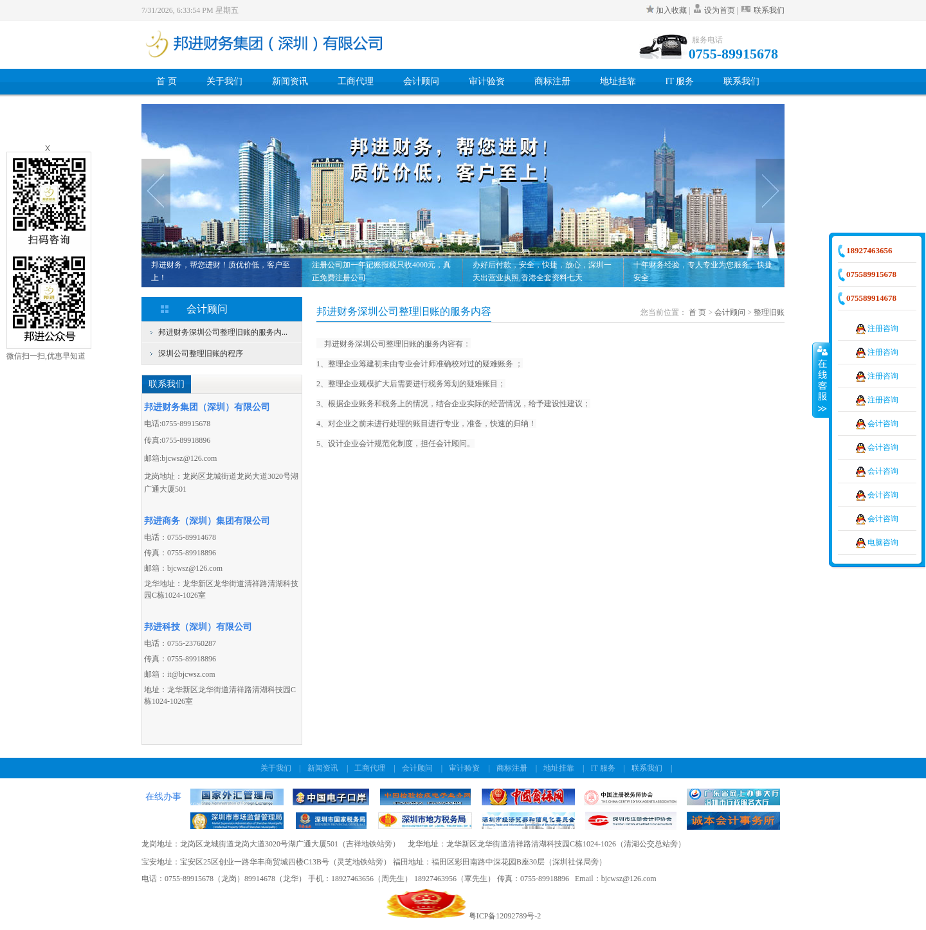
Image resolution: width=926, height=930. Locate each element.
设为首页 (719, 10)
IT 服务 (680, 81)
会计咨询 (877, 423)
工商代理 (356, 81)
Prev (155, 191)
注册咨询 (877, 328)
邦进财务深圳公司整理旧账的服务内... (222, 332)
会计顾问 (421, 81)
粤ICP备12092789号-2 (505, 915)
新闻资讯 (290, 81)
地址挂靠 (618, 81)
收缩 (821, 380)
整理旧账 (769, 312)
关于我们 (224, 81)
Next (770, 191)
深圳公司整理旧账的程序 (200, 353)
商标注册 (552, 81)
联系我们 (762, 10)
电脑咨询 (877, 542)
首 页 (166, 81)
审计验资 (487, 81)
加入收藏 (667, 10)
